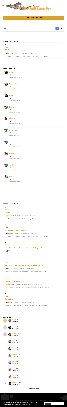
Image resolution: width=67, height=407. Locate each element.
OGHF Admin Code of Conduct (15, 50)
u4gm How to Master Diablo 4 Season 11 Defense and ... (25, 265)
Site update (9, 299)
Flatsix (10, 53)
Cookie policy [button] (25, 404)
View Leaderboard (33, 388)
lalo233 (10, 251)
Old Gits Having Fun (52, 400)
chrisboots (13, 130)
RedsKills (12, 119)
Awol (11, 95)
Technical (7, 209)
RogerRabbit (13, 84)
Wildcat (11, 72)
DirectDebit (15, 354)
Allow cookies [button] (58, 404)
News (6, 47)
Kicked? (7, 212)
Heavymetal (15, 382)
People (6, 245)
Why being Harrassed (12, 281)
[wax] (11, 177)
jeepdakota (11, 215)
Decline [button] (48, 404)
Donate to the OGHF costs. (33, 17)
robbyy (11, 153)
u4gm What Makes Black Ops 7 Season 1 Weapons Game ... (26, 248)
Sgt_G (14, 368)
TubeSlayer (13, 142)
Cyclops (14, 361)
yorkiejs (12, 165)
